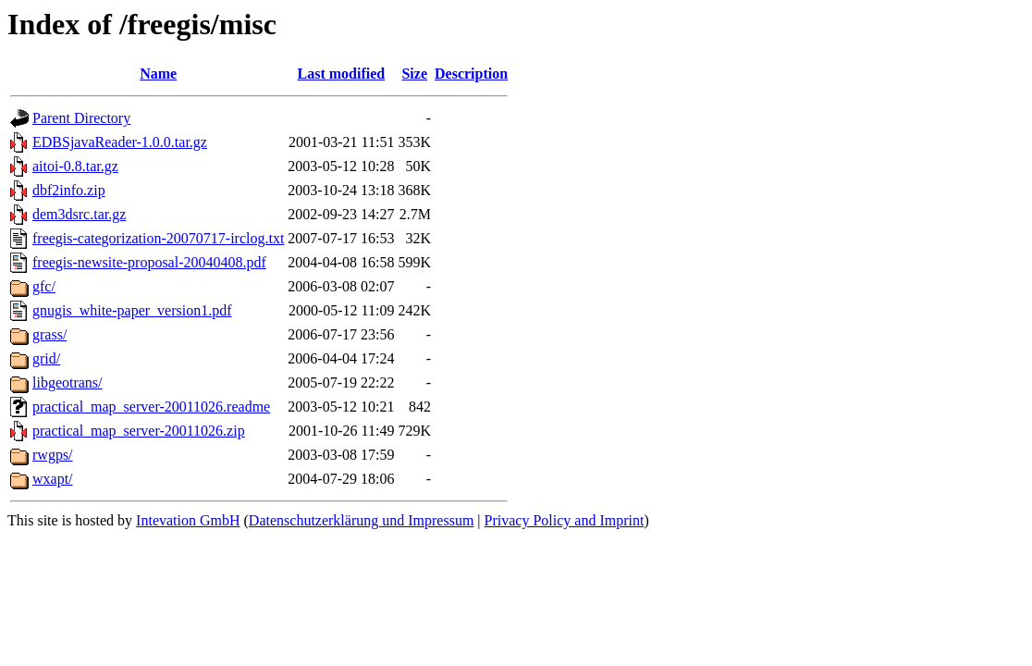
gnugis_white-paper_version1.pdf (132, 310)
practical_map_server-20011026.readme (151, 406)
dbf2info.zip (68, 190)
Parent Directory (81, 118)
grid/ (46, 358)
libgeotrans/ (67, 382)
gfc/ (43, 286)
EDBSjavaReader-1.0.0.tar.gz (119, 142)
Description (471, 73)
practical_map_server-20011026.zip (138, 430)
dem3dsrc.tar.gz (79, 214)
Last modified (342, 73)
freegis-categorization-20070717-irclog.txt (158, 238)
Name (158, 73)
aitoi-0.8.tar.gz (75, 166)
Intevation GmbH (188, 520)
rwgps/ (52, 454)
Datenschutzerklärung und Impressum (361, 520)
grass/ (49, 334)
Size (414, 73)
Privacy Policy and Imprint (565, 520)
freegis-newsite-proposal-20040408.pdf (149, 262)
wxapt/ (52, 479)
